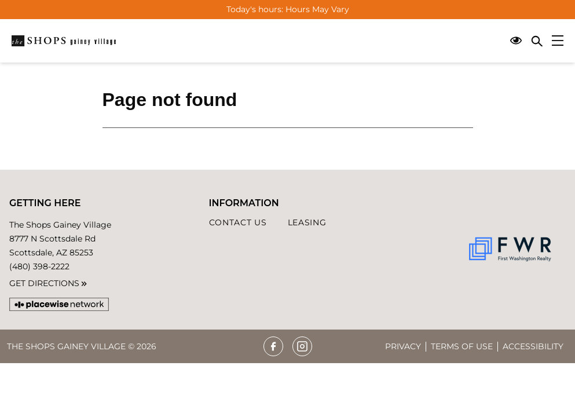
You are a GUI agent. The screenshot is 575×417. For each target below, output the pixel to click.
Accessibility (533, 346)
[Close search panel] (537, 41)
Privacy (403, 346)
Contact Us (238, 222)
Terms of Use (462, 346)
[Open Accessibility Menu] (516, 41)
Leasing (307, 222)
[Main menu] (557, 40)
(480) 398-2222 (39, 266)
